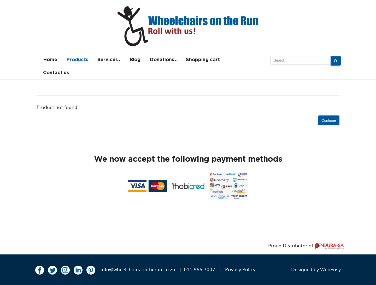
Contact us (56, 73)
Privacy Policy (240, 269)
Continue (328, 120)
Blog (135, 59)
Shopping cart (203, 59)
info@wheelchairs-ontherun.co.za (138, 269)
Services (108, 59)
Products (77, 59)
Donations (163, 59)
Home (50, 59)
